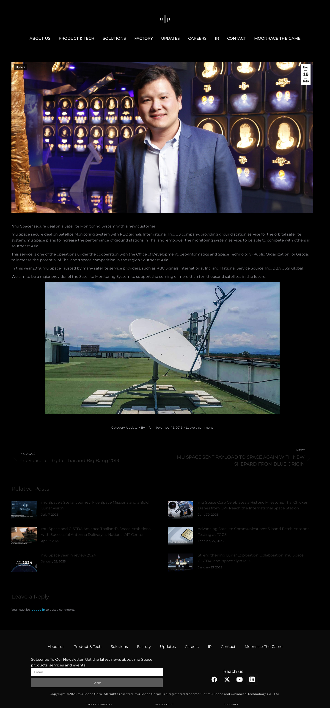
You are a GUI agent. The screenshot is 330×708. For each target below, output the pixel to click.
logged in (38, 609)
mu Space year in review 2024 (68, 555)
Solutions (119, 646)
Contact (228, 646)
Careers (192, 646)
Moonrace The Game (264, 646)
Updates (168, 646)
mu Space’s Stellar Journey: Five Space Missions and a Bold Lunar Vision (95, 505)
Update (20, 67)
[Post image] (24, 510)
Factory (144, 646)
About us (56, 646)
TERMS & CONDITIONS (99, 704)
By (146, 427)
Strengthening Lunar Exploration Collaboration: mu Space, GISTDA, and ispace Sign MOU (251, 558)
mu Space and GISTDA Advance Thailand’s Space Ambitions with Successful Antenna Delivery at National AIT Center (96, 532)
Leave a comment (199, 427)
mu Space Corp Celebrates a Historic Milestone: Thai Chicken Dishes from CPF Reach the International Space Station (253, 505)
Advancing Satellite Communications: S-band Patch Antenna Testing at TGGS (254, 532)
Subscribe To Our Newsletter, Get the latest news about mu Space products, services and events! (91, 662)
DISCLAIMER (231, 704)
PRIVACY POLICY (165, 704)
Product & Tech (88, 646)
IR (210, 646)
